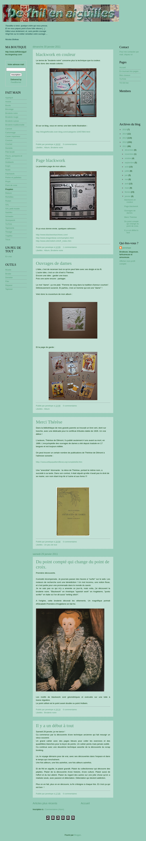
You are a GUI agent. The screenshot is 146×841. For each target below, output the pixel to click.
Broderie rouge (11, 117)
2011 (124, 146)
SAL (7, 205)
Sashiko (8, 212)
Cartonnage (10, 132)
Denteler (9, 277)
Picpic (7, 181)
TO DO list (124, 83)
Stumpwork (10, 220)
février (128, 192)
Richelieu (9, 197)
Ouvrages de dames (54, 263)
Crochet (8, 144)
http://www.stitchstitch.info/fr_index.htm (53, 241)
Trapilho (8, 236)
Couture (8, 140)
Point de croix (11, 185)
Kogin (7, 166)
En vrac (8, 256)
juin (126, 175)
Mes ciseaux (124, 75)
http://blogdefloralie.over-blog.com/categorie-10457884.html (63, 132)
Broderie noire (57, 147)
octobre (128, 158)
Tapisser (9, 289)
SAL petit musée (12, 208)
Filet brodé (10, 152)
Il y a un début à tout (55, 725)
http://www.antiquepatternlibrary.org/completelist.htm (59, 462)
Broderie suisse (12, 121)
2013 (124, 138)
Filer (7, 281)
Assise (8, 101)
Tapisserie (9, 228)
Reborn (8, 193)
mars (127, 188)
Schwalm (9, 216)
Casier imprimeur (12, 136)
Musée (8, 270)
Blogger (77, 835)
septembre (129, 162)
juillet (127, 171)
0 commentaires (70, 144)
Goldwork (9, 162)
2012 (124, 142)
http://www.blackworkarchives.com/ (52, 235)
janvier (128, 196)
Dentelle (8, 148)
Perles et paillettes (13, 177)
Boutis (8, 105)
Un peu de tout (50, 545)
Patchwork (9, 174)
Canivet (8, 129)
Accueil (85, 803)
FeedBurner (16, 82)
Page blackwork (50, 160)
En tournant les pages (128, 71)
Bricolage (9, 109)
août (127, 167)
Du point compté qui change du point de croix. (131, 223)
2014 (124, 134)
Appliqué (9, 97)
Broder (8, 274)
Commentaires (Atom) (54, 809)
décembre (129, 150)
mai (126, 179)
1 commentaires (70, 247)
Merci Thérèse (49, 421)
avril (127, 183)
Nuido (7, 170)
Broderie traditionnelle (14, 125)
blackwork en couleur (55, 54)
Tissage (8, 232)
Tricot (7, 239)
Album (47, 147)
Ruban (8, 201)
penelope (126, 248)
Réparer (8, 285)
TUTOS (8, 224)
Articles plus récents (45, 803)
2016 (124, 129)
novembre (129, 154)
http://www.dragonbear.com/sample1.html (55, 238)
